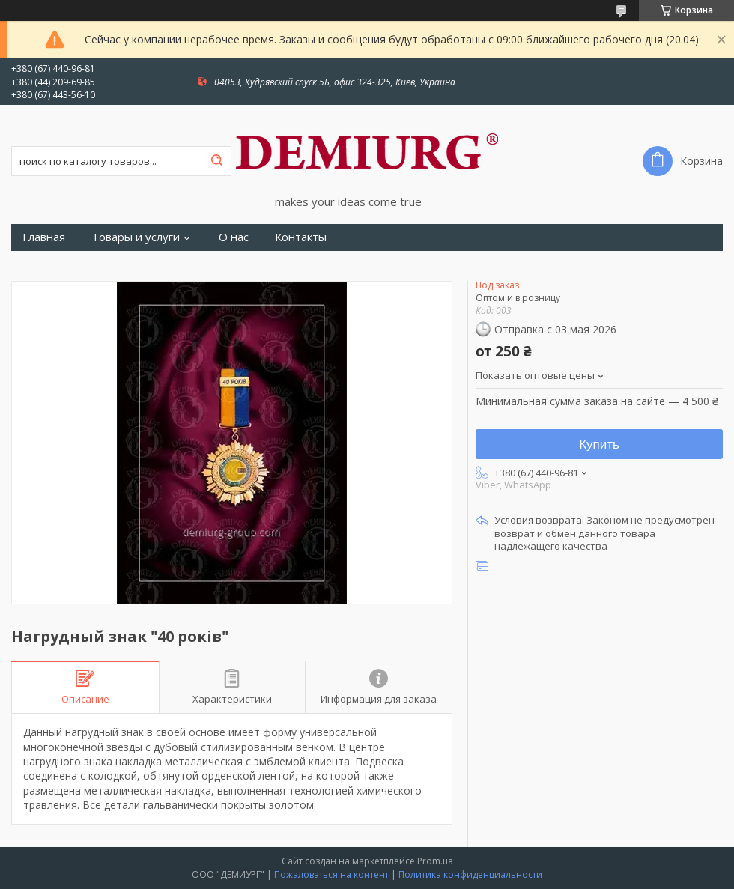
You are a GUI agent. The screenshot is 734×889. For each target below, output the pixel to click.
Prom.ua (435, 861)
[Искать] (216, 161)
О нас (234, 237)
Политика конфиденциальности (470, 874)
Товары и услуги (135, 237)
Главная (43, 237)
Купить (599, 444)
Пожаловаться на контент (331, 874)
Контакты (301, 237)
